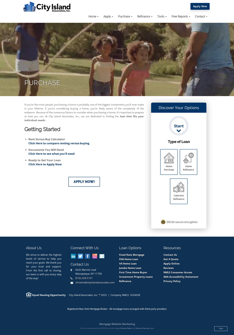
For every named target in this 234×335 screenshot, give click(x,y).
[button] (93, 16)
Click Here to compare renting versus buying (58, 143)
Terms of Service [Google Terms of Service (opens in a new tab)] (142, 328)
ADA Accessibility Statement (180, 276)
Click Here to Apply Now (45, 164)
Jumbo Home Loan (130, 268)
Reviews (168, 268)
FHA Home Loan (128, 259)
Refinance (125, 281)
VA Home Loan (128, 263)
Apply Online (171, 263)
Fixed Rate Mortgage (131, 254)
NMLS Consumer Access (177, 272)
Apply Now (200, 6)
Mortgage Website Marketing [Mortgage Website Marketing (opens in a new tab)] (117, 324)
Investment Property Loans (136, 276)
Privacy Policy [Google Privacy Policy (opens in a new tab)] (126, 328)
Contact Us (170, 254)
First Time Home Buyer (133, 272)
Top (221, 329)
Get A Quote (170, 259)
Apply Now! (84, 182)
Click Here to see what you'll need (51, 154)
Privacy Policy (172, 281)
